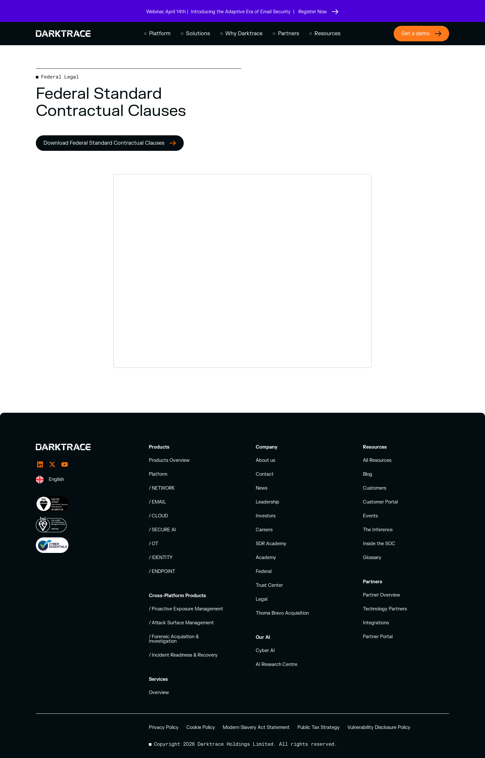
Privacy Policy (164, 727)
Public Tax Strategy (318, 727)
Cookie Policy (200, 727)
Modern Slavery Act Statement (256, 727)
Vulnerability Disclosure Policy (378, 727)
